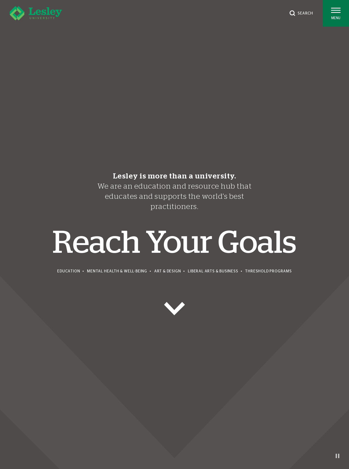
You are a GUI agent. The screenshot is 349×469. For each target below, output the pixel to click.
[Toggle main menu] (336, 13)
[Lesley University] (35, 13)
